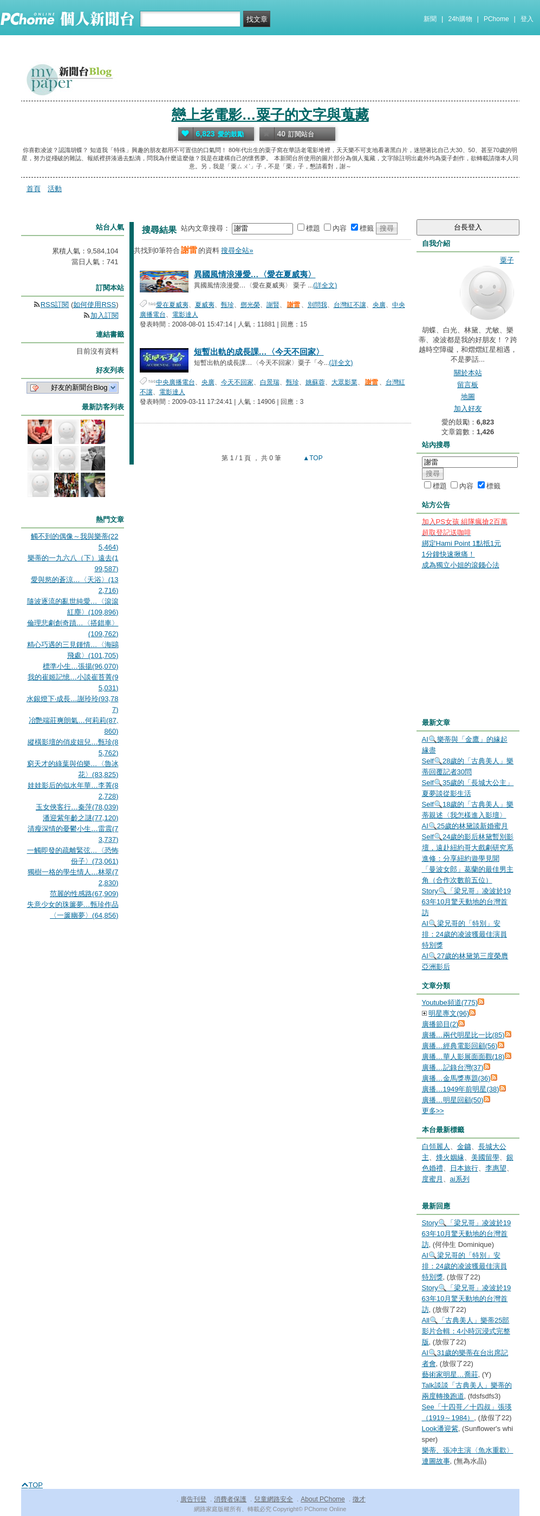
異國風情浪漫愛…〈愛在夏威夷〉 (255, 274)
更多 (433, 1111)
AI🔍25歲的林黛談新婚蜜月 (465, 826)
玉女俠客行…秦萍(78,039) (77, 807)
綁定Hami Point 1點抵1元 (462, 543)
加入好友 (468, 408)
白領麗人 (436, 1146)
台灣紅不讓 (350, 305)
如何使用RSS (94, 304)
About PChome (322, 1499)
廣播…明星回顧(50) (453, 1100)
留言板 (467, 385)
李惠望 (495, 1168)
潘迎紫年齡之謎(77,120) (80, 818)
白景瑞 (269, 382)
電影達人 (185, 314)
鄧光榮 (250, 305)
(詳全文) (325, 285)
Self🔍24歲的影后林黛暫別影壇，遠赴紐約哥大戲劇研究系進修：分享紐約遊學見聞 (468, 847)
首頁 (34, 189)
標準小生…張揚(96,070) (80, 666)
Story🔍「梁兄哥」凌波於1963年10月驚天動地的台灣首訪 (466, 902)
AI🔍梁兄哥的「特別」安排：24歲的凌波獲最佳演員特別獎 (464, 934)
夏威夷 (204, 305)
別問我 (317, 305)
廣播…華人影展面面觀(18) (463, 1057)
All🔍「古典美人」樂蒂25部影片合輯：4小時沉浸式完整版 (466, 1331)
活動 (55, 189)
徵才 (359, 1499)
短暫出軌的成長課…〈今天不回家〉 (259, 351)
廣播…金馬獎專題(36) (456, 1078)
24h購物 (460, 19)
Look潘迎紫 (440, 1428)
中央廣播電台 (175, 382)
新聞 (430, 19)
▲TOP (312, 458)
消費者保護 (230, 1499)
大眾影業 (344, 382)
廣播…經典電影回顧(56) (460, 1046)
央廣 (379, 305)
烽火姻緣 (450, 1157)
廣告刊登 (193, 1499)
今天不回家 (237, 382)
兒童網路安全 (273, 1499)
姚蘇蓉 (315, 382)
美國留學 (485, 1157)
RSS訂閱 (55, 304)
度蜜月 (432, 1179)
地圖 (468, 397)
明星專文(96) (448, 1013)
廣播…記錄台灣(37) (453, 1067)
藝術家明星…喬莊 (450, 1374)
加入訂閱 (104, 315)
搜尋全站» (237, 250)
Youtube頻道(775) (450, 1002)
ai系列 (460, 1179)
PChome (496, 19)
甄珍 (227, 305)
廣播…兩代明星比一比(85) (463, 1035)
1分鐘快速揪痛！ (448, 554)
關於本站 (468, 373)
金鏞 (464, 1146)
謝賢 (272, 305)
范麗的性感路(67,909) (84, 894)
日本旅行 (464, 1168)
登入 (527, 19)
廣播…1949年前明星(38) (460, 1089)
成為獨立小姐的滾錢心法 (460, 565)
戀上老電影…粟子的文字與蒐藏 (270, 115)
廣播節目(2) (440, 1024)
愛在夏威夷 (172, 305)
